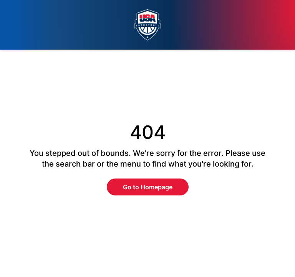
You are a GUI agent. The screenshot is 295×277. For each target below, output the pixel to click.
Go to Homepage (147, 187)
